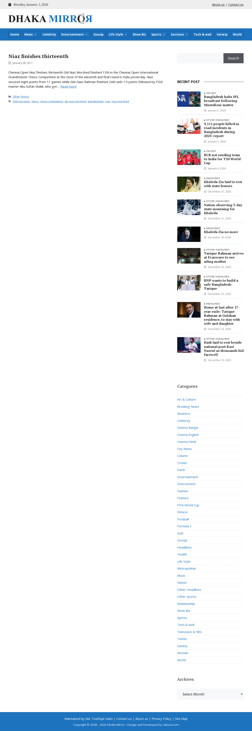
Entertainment (74, 34)
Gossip (98, 34)
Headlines (213, 178)
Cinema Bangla (187, 427)
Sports (158, 34)
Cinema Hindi (186, 441)
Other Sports (21, 96)
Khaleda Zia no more (221, 232)
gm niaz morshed (75, 101)
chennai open (21, 101)
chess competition (51, 101)
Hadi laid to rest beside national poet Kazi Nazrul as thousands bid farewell (224, 348)
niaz (107, 101)
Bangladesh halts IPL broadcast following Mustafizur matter (221, 100)
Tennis (182, 639)
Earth (181, 470)
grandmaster (96, 101)
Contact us (236, 4)
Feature (183, 498)
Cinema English (188, 435)
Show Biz (139, 34)
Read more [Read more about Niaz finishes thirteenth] (68, 86)
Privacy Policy (161, 718)
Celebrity (49, 34)
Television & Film (189, 632)
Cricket (211, 93)
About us (218, 4)
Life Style (118, 34)
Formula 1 (184, 526)
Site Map (181, 718)
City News (184, 449)
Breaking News (188, 406)
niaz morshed (120, 101)
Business (183, 413)
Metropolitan (186, 568)
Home (14, 34)
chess (35, 101)
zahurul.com (171, 725)
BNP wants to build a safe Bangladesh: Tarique (221, 284)
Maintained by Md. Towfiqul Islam (88, 718)
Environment (186, 484)
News (30, 34)
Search (233, 58)
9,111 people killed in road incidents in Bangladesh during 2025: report (221, 129)
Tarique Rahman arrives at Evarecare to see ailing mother (224, 257)
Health (182, 554)
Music (181, 575)
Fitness (182, 512)
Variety (222, 34)
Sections (179, 34)
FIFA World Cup (188, 505)
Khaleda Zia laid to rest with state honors (223, 183)
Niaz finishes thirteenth (38, 56)
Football (183, 519)
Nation (182, 582)
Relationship (186, 604)
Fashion (182, 491)
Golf (180, 533)
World (237, 34)
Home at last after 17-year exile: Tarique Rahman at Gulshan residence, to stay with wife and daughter (222, 315)
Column (182, 456)
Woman (182, 653)
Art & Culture (186, 399)
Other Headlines (218, 119)
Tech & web (202, 34)
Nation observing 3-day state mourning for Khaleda (223, 209)
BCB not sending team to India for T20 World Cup (222, 159)
